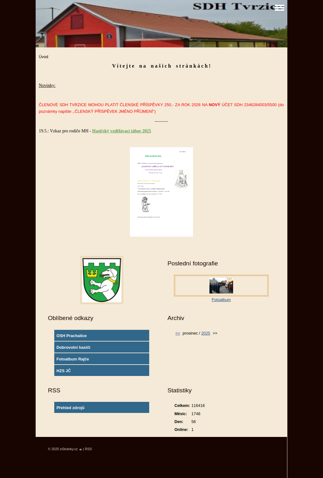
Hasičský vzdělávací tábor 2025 (121, 131)
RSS (88, 449)
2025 (205, 333)
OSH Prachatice (71, 335)
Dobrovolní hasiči (73, 347)
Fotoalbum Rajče (72, 359)
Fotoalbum (221, 299)
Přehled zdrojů (70, 407)
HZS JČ (63, 370)
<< (177, 333)
